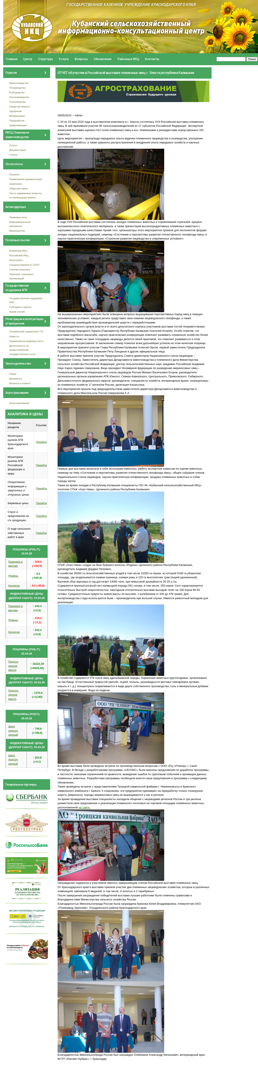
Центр (27, 59)
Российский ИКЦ (19, 255)
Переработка (17, 120)
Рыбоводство (17, 92)
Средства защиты (19, 106)
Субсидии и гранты (20, 307)
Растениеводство (19, 97)
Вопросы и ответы (19, 383)
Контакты (152, 59)
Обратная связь (18, 188)
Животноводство (19, 83)
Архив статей (17, 311)
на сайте (84, 807)
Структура (45, 59)
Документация (17, 150)
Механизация (17, 115)
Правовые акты (18, 217)
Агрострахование (19, 403)
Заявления (15, 183)
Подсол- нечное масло (13, 666)
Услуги (64, 59)
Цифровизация (18, 125)
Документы (15, 378)
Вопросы (81, 59)
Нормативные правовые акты (26, 341)
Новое (13, 373)
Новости (14, 336)
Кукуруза (14, 585)
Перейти (41, 442)
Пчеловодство (17, 101)
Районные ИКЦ (128, 59)
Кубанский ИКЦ (18, 250)
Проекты (14, 174)
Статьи (13, 154)
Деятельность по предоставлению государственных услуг (22, 349)
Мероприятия (17, 230)
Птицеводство (17, 87)
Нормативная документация (25, 179)
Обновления (103, 59)
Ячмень (13, 575)
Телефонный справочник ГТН (26, 331)
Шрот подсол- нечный (13, 730)
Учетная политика (19, 269)
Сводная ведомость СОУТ (24, 264)
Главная (11, 59)
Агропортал (16, 260)
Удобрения (15, 111)
